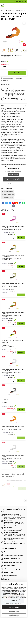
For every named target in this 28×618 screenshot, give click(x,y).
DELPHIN (8, 84)
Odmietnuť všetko (14, 611)
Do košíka (17, 73)
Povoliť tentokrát (13, 174)
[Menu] (25, 5)
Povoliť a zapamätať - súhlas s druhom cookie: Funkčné (13, 179)
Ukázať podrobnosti (14, 615)
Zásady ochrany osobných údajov (14, 603)
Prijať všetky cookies (14, 607)
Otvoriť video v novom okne (13, 183)
